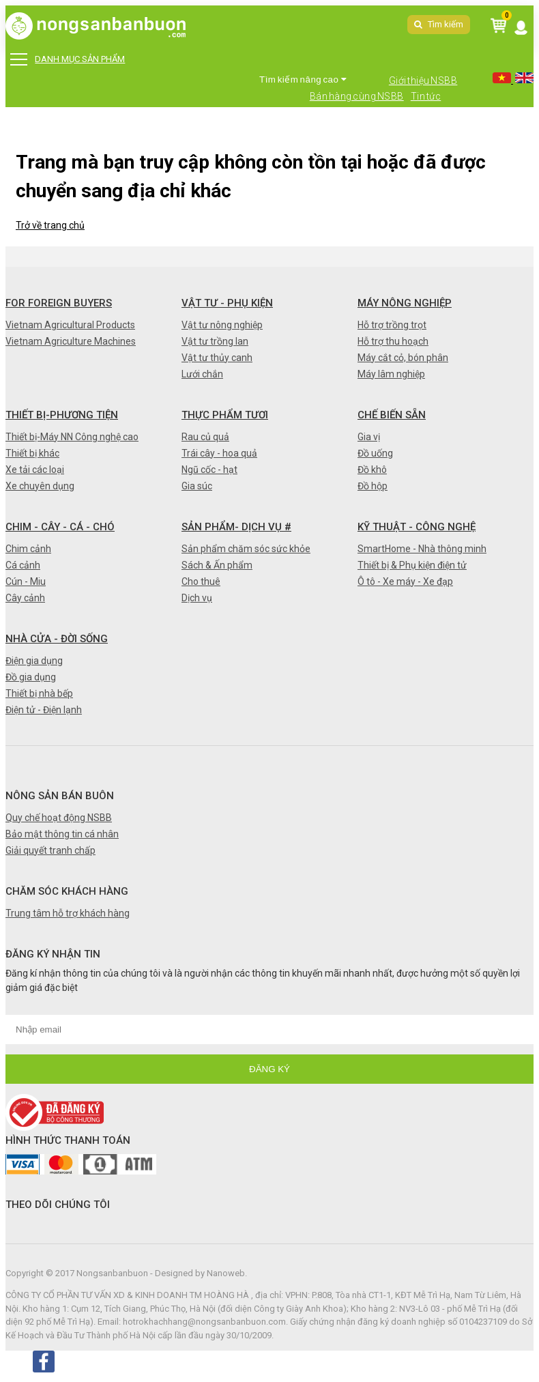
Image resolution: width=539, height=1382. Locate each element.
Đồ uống (375, 453)
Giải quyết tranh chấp (50, 850)
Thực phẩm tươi (224, 415)
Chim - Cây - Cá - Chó (60, 527)
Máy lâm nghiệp (391, 374)
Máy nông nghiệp (405, 303)
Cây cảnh (25, 597)
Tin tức (426, 96)
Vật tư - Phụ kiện (227, 303)
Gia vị (369, 436)
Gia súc (196, 485)
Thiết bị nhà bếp (39, 693)
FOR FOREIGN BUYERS (58, 303)
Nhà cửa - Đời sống (56, 639)
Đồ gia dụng (30, 677)
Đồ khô (372, 469)
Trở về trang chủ (50, 225)
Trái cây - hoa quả (219, 453)
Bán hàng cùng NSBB (357, 96)
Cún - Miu (25, 581)
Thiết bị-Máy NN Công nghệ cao (72, 436)
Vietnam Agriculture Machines (70, 341)
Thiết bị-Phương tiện (61, 415)
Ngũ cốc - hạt (209, 469)
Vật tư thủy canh (216, 357)
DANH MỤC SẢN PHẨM (67, 59)
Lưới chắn (202, 374)
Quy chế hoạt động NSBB (58, 817)
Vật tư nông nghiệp (222, 324)
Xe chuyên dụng (39, 485)
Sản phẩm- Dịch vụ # (236, 527)
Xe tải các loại (34, 469)
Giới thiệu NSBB (423, 80)
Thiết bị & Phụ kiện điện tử (412, 565)
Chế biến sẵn (392, 415)
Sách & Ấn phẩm (216, 565)
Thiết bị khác (32, 453)
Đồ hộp (373, 485)
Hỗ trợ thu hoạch (393, 341)
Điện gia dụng (34, 660)
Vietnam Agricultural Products (70, 324)
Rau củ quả (205, 436)
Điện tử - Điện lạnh (43, 709)
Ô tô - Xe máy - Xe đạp (405, 581)
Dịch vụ (196, 597)
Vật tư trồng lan (214, 341)
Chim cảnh (28, 548)
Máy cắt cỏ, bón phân (403, 357)
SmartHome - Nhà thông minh (422, 548)
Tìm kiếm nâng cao (303, 79)
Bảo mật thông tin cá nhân (62, 834)
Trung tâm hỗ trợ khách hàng (67, 913)
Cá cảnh (22, 565)
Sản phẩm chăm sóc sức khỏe (245, 548)
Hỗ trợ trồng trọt (392, 324)
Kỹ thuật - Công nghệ (417, 527)
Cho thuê (200, 581)
